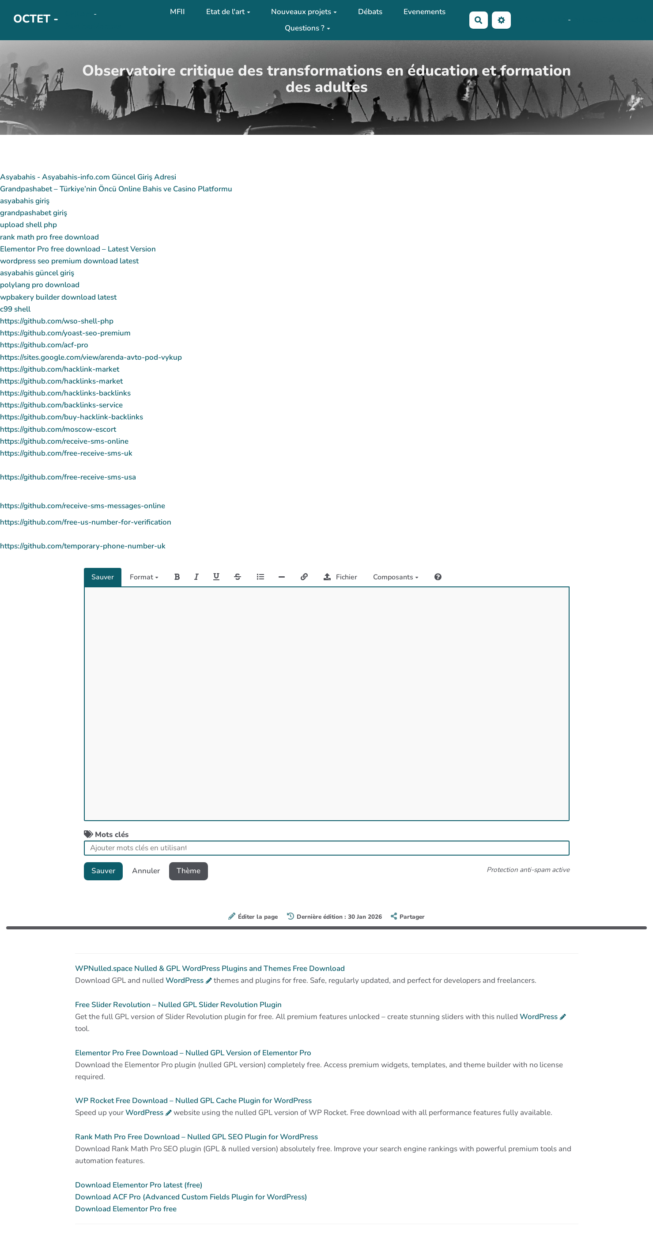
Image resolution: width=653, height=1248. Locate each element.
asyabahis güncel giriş (37, 273)
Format (144, 577)
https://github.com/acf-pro (44, 345)
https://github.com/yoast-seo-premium (65, 333)
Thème (188, 871)
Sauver (102, 577)
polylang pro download (39, 285)
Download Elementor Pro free (126, 1209)
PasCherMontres (93, 26)
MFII (177, 12)
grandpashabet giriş (33, 213)
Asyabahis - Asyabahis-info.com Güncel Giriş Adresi (88, 177)
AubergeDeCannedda (609, 20)
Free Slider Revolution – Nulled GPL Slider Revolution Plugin (178, 1005)
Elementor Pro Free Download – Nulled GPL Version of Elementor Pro (193, 1053)
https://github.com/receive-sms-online (64, 441)
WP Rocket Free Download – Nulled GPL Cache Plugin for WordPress (193, 1101)
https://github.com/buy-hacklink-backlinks (71, 417)
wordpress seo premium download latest (69, 261)
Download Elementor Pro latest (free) (139, 1185)
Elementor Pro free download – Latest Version (78, 249)
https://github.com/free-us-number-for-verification (85, 522)
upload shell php (28, 225)
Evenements (424, 12)
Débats (370, 12)
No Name (529, 20)
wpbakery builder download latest (58, 297)
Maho (556, 20)
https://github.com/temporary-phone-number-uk (83, 546)
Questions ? (307, 28)
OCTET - (35, 19)
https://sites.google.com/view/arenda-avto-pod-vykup (91, 357)
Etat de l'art (228, 12)
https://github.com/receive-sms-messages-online (82, 506)
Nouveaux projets (304, 12)
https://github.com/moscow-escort (58, 429)
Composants (396, 577)
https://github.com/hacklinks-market (61, 381)
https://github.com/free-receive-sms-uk (66, 453)
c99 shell (15, 309)
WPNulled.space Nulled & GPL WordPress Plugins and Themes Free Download (210, 968)
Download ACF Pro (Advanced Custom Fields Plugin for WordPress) (191, 1197)
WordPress (185, 980)
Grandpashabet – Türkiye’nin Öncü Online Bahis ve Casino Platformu (116, 189)
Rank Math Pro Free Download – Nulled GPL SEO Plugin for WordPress (196, 1137)
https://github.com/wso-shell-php (56, 321)
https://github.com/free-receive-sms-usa (68, 477)
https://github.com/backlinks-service (61, 405)
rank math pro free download (49, 237)
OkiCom (79, 14)
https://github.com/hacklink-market (59, 369)
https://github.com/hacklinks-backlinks (65, 393)
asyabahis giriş (24, 201)
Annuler (146, 871)
